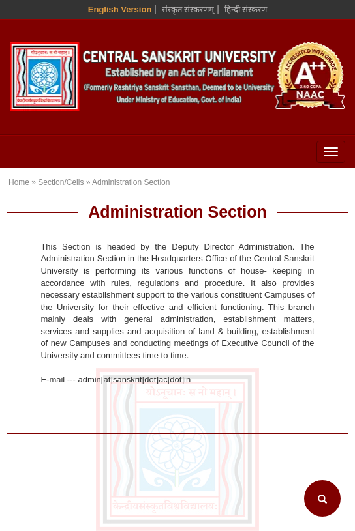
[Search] (322, 498)
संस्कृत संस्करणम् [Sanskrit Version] (188, 9)
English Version (120, 9)
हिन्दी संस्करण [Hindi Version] (246, 9)
